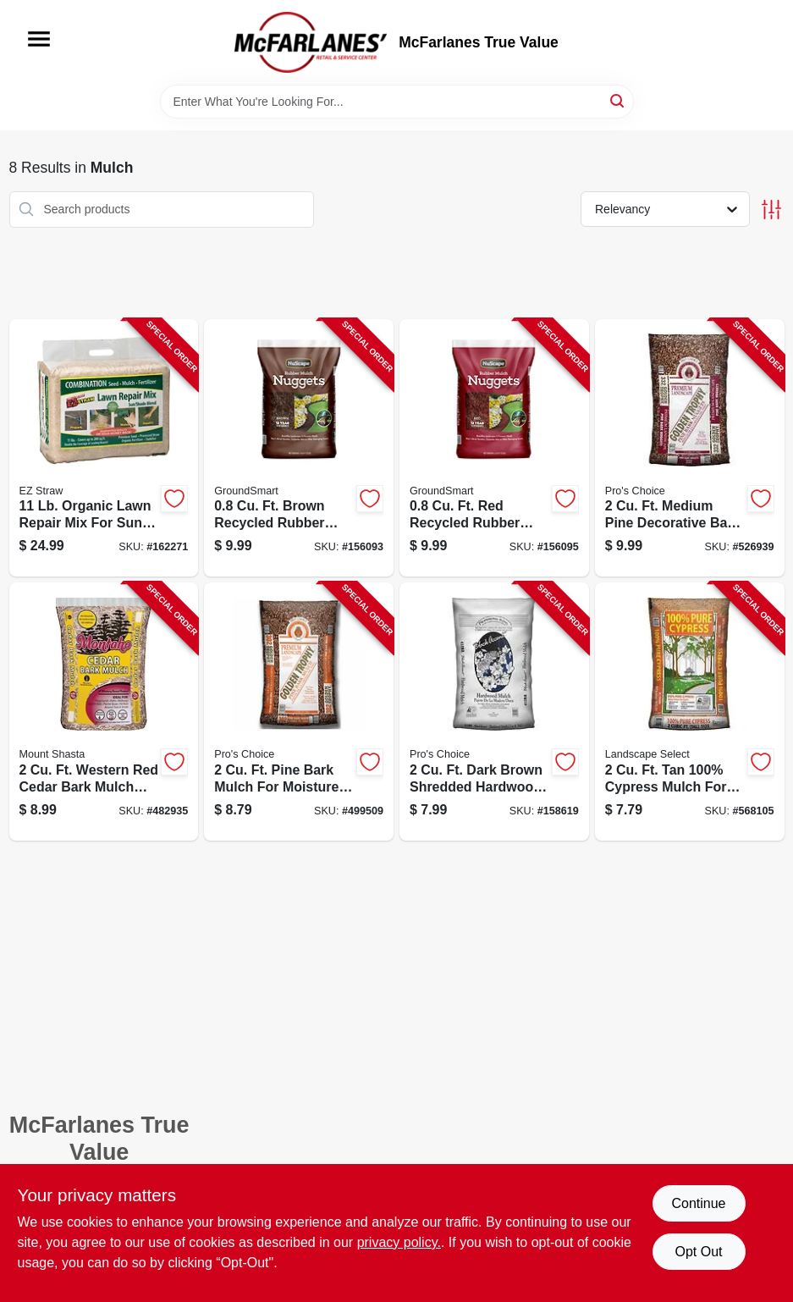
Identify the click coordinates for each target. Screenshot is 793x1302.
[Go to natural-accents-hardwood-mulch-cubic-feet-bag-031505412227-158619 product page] (494, 711)
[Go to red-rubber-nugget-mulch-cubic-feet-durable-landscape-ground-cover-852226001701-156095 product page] (494, 448)
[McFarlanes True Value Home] (310, 42)
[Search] (618, 100)
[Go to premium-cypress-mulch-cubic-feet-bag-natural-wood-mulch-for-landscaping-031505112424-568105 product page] (690, 711)
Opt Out (698, 1251)
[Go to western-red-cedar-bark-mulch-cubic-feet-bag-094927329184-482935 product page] (104, 711)
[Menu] (39, 39)
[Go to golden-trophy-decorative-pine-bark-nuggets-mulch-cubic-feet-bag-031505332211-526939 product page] (690, 448)
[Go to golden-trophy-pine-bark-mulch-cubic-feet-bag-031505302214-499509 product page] (299, 711)
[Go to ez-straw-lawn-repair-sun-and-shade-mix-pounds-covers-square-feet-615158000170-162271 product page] (104, 448)
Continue (698, 1203)
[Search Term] (397, 102)
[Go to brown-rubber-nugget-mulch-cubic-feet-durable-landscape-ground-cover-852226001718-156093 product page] (299, 448)
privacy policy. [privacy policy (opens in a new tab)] (399, 1242)
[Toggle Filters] (771, 209)
